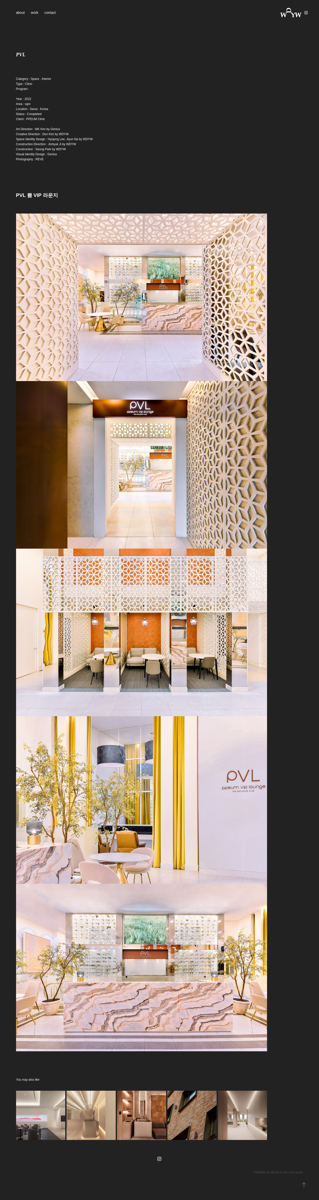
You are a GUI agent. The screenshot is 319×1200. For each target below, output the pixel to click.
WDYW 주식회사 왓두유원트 (287, 1172)
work (34, 13)
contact (50, 13)
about (20, 13)
